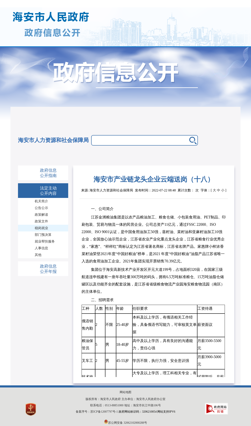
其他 (38, 255)
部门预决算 (43, 234)
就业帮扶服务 (45, 241)
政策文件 (41, 221)
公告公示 (41, 208)
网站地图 (125, 392)
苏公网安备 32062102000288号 (125, 422)
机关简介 (41, 201)
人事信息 (41, 248)
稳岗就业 (41, 228)
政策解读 (41, 214)
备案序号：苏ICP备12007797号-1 (97, 411)
